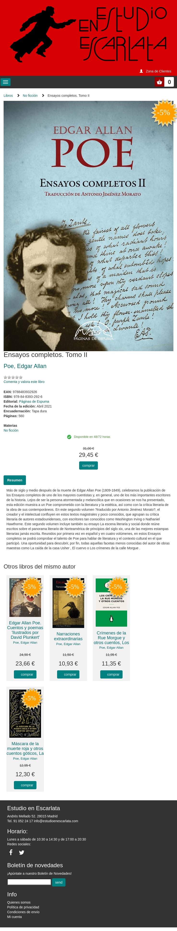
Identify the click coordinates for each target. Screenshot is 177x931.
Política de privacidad (23, 907)
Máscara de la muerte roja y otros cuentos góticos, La (25, 748)
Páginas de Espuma (34, 401)
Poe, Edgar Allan (25, 642)
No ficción (30, 95)
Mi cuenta (14, 917)
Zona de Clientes (158, 71)
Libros (8, 95)
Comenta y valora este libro (24, 382)
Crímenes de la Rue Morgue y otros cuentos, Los (111, 638)
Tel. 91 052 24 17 (20, 821)
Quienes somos (18, 902)
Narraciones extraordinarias (68, 636)
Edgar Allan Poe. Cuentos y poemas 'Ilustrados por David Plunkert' (25, 630)
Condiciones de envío (23, 912)
